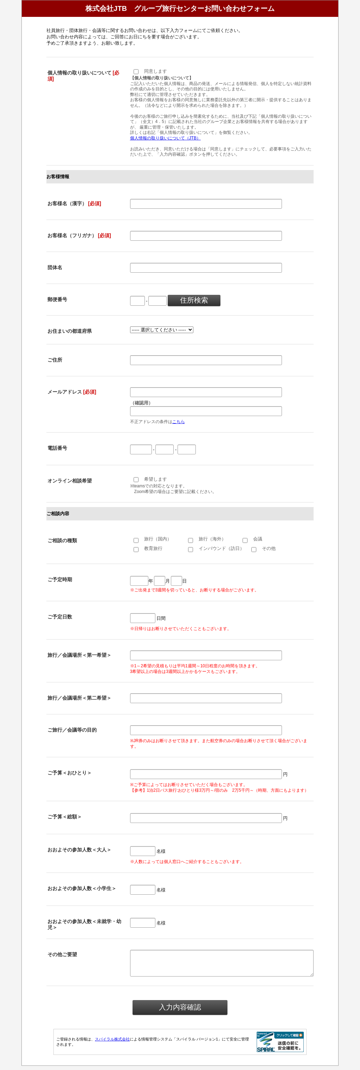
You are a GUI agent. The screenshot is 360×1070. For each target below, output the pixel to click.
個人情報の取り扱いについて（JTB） (165, 138)
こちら (178, 421)
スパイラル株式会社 (112, 1043)
